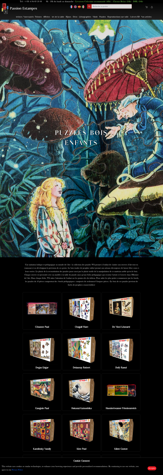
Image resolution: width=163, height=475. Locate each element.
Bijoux (68, 17)
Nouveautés (28, 17)
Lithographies (85, 17)
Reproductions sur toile (117, 17)
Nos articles (146, 17)
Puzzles (102, 17)
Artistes (19, 17)
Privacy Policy (17, 470)
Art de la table (58, 17)
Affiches (46, 17)
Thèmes (38, 17)
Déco (75, 17)
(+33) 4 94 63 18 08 (33, 2)
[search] (111, 6)
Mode (95, 17)
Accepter (152, 468)
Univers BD (135, 17)
